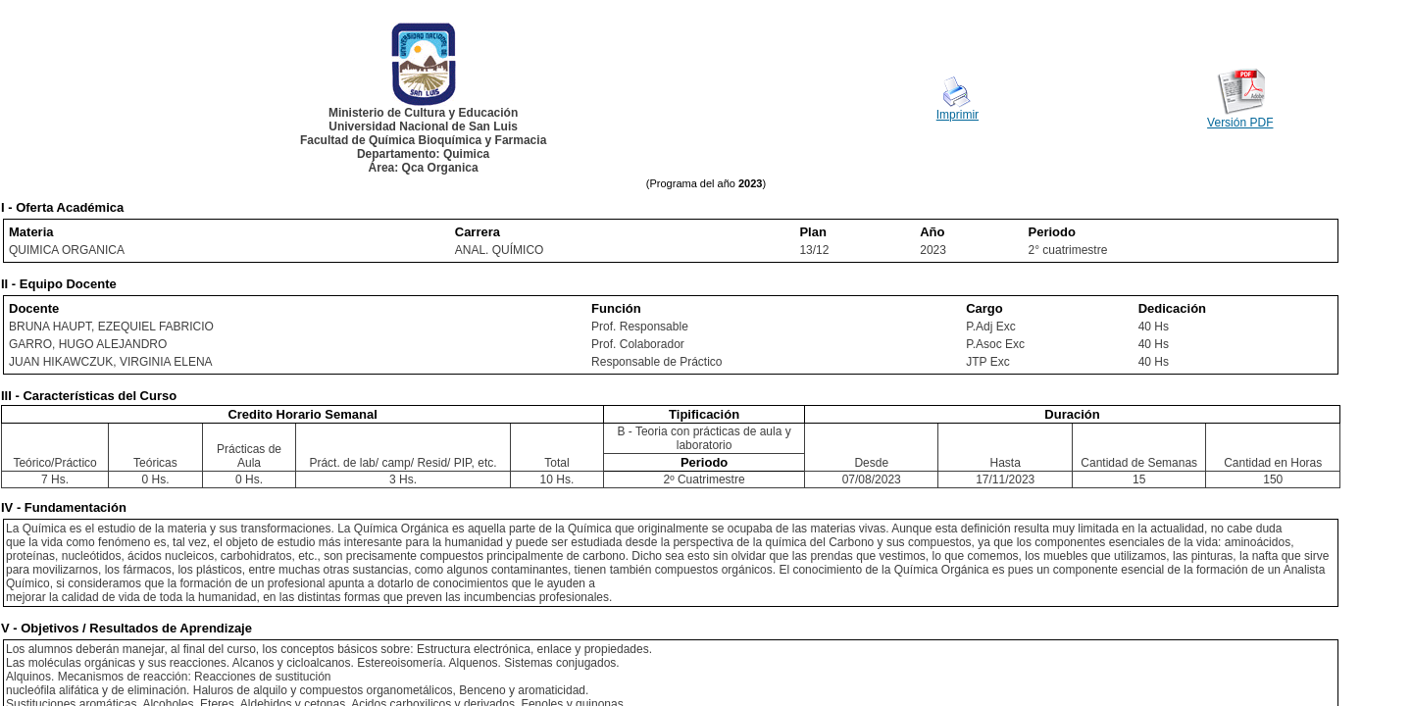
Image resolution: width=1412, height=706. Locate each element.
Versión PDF (1240, 122)
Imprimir (957, 115)
